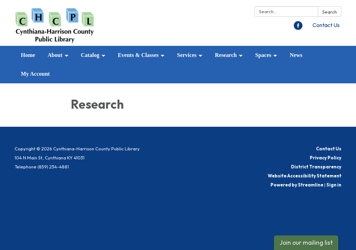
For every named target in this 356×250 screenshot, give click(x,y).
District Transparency (316, 166)
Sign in (333, 185)
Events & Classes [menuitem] (138, 55)
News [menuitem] (296, 55)
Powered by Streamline (296, 185)
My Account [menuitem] (35, 74)
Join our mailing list (306, 243)
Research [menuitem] (226, 55)
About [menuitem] (55, 55)
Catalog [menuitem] (90, 55)
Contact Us (326, 25)
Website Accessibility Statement (304, 175)
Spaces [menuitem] (263, 55)
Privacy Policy (325, 157)
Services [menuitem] (186, 55)
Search (329, 12)
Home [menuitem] (28, 55)
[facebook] (298, 27)
